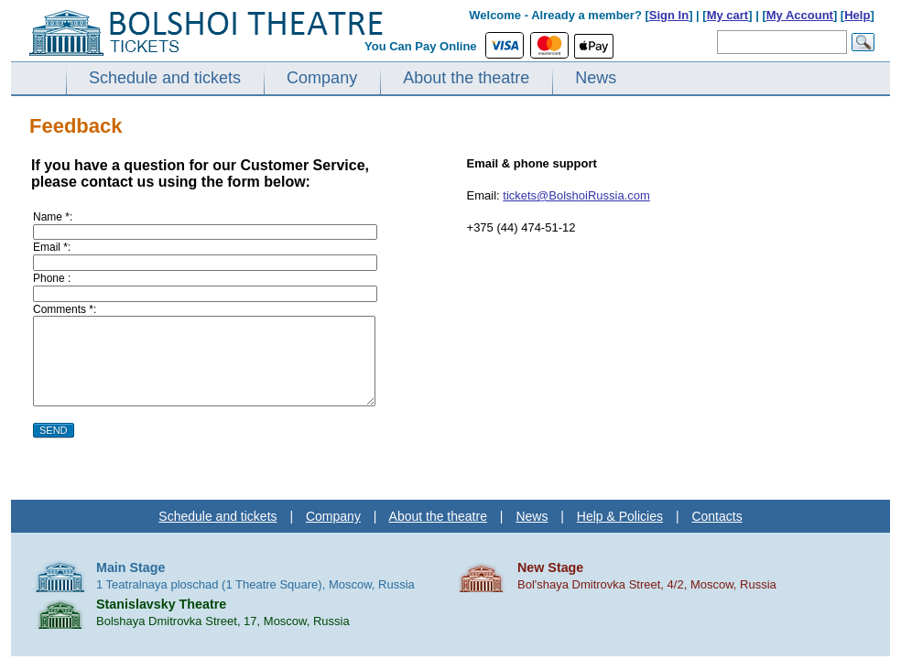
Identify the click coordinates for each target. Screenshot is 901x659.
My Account (799, 15)
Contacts (716, 516)
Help (857, 15)
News (595, 78)
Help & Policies (620, 516)
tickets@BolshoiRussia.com (576, 195)
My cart (728, 15)
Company (322, 78)
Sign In (669, 15)
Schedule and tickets (165, 78)
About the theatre (466, 78)
